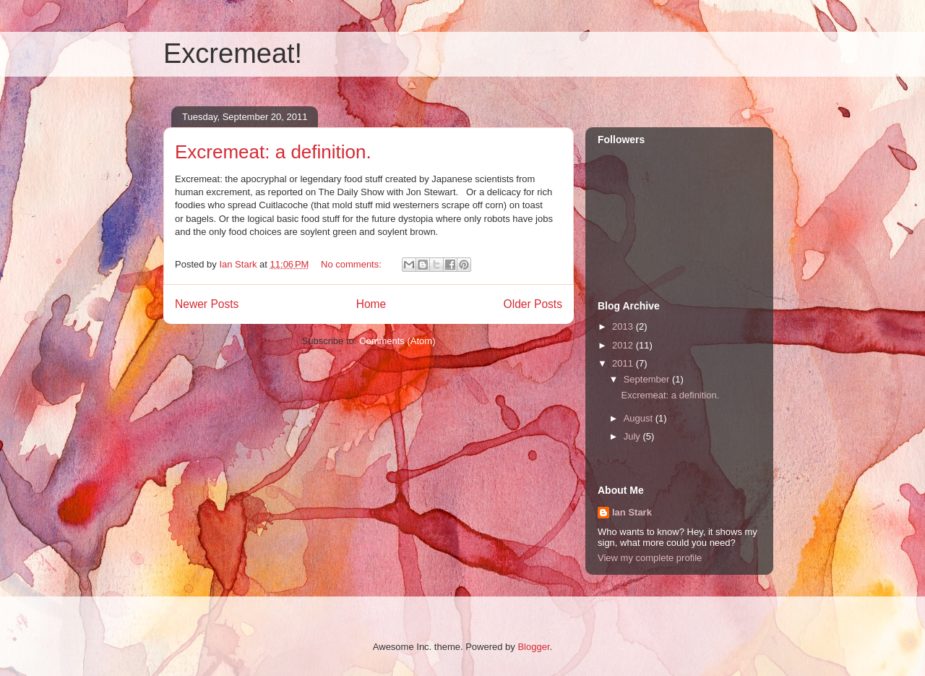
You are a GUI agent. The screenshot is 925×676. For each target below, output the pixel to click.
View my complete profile (650, 557)
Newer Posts (206, 304)
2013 (624, 326)
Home (371, 304)
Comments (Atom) (397, 340)
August (639, 418)
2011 (624, 363)
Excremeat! (232, 53)
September (648, 379)
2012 (624, 345)
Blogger (533, 646)
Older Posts (533, 304)
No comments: (352, 264)
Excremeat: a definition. (273, 152)
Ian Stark (632, 512)
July (633, 436)
